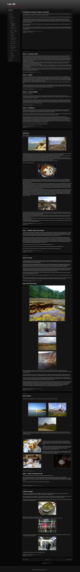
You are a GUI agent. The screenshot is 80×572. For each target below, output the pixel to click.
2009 (11, 58)
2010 (11, 16)
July (11, 19)
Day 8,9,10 (26, 133)
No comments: (40, 31)
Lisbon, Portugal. (28, 491)
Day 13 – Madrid (27, 75)
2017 (11, 11)
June (11, 20)
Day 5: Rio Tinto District (30, 283)
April (11, 52)
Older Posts (69, 559)
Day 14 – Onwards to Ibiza (30, 54)
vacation (31, 32)
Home (47, 559)
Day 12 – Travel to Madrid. (30, 92)
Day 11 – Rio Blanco (29, 108)
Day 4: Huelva (27, 396)
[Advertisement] (47, 41)
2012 (11, 13)
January (12, 56)
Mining (27, 224)
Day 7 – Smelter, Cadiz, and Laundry (33, 230)
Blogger (46, 569)
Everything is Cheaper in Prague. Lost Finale (36, 12)
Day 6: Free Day (27, 257)
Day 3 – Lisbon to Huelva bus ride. (33, 473)
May (11, 22)
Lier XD (11, 4)
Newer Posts (25, 559)
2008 (11, 60)
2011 (11, 14)
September (13, 17)
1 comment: (39, 72)
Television (28, 32)
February (12, 55)
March (12, 53)
